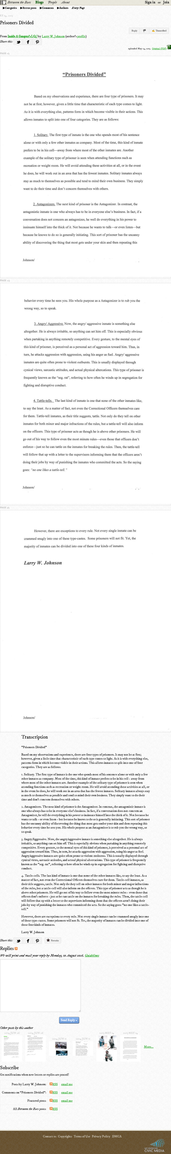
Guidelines (92, 955)
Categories (11, 8)
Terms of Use (82, 1136)
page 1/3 (4, 53)
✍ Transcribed (159, 30)
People (52, 2)
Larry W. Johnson (53, 36)
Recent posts (29, 8)
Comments (48, 8)
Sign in (150, 2)
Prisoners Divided (17, 23)
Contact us (49, 1136)
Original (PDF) (161, 48)
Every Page (78, 8)
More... (149, 1047)
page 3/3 (4, 507)
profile (81, 36)
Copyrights (65, 1136)
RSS (54, 1084)
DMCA (117, 1136)
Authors (63, 8)
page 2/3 (5, 280)
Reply (134, 30)
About (65, 2)
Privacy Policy (101, 1136)
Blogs (39, 2)
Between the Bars (19, 2)
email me (67, 1084)
